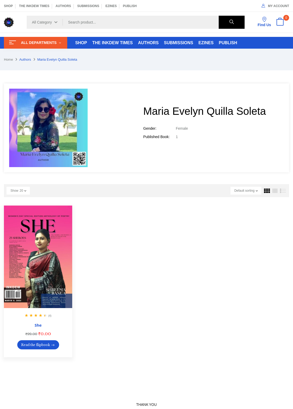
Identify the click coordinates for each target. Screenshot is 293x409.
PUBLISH (130, 6)
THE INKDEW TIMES (34, 6)
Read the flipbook (35, 345)
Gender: (150, 128)
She (38, 325)
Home (8, 59)
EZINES (111, 6)
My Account (275, 6)
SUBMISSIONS (88, 6)
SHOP (8, 6)
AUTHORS (63, 6)
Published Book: (156, 137)
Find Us (264, 22)
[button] (280, 22)
